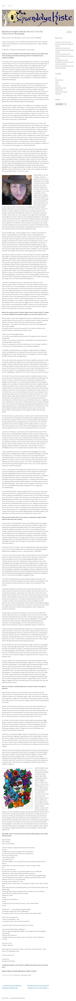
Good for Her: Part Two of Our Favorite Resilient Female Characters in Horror (64, 50)
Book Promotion (59, 80)
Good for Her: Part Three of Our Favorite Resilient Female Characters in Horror (64, 44)
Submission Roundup (60, 88)
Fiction (56, 84)
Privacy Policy (5, 998)
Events (57, 82)
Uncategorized (59, 90)
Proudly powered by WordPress (17, 998)
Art (56, 78)
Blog (10, 6)
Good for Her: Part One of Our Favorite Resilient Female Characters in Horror (64, 56)
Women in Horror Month (61, 92)
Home (3, 6)
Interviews (17, 975)
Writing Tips (58, 94)
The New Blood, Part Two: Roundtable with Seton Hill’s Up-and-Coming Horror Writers (64, 62)
